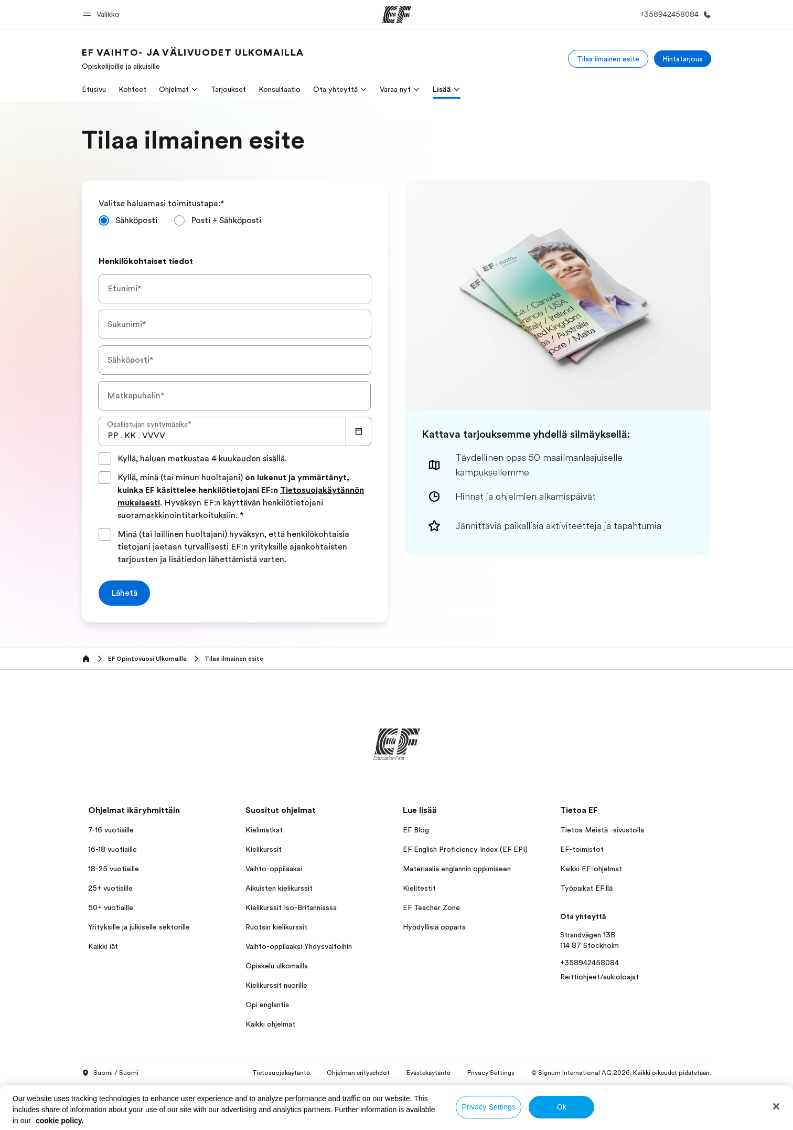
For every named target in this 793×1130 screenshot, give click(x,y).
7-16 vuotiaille (111, 830)
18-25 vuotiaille (113, 868)
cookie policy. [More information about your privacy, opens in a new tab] (60, 1120)
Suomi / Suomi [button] (110, 1073)
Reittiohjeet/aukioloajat (599, 977)
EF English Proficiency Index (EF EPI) (465, 849)
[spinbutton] (113, 435)
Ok (561, 1107)
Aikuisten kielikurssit (279, 888)
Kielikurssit (263, 849)
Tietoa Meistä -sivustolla (602, 830)
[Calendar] (358, 431)
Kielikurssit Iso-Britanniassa (291, 907)
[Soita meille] (673, 14)
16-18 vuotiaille (112, 849)
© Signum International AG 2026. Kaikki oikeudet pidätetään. (621, 1072)
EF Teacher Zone (431, 907)
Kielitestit (419, 888)
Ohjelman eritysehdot (358, 1072)
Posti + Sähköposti (226, 220)
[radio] (128, 220)
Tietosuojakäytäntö (281, 1072)
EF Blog (416, 830)
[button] (103, 14)
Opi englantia (267, 1004)
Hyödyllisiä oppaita (434, 927)
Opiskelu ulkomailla (276, 966)
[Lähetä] (124, 593)
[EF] (396, 14)
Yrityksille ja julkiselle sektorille (139, 927)
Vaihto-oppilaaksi (273, 868)
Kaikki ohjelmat (270, 1024)
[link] (193, 58)
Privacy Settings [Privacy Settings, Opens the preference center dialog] (489, 1107)
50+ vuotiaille (110, 907)
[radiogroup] (235, 224)
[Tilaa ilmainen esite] (608, 58)
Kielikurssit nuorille (276, 985)
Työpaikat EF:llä (586, 888)
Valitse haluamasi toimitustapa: (161, 203)
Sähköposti (136, 220)
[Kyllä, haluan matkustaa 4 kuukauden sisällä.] (105, 458)
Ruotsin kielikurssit (276, 927)
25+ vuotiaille (110, 888)
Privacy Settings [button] (491, 1072)
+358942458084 (589, 962)
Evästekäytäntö (428, 1072)
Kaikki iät (103, 946)
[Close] (776, 1106)
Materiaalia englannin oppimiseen (457, 868)
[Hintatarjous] (682, 58)
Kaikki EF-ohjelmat (591, 868)
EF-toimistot (582, 849)
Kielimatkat (264, 830)
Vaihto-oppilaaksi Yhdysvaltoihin (298, 946)
